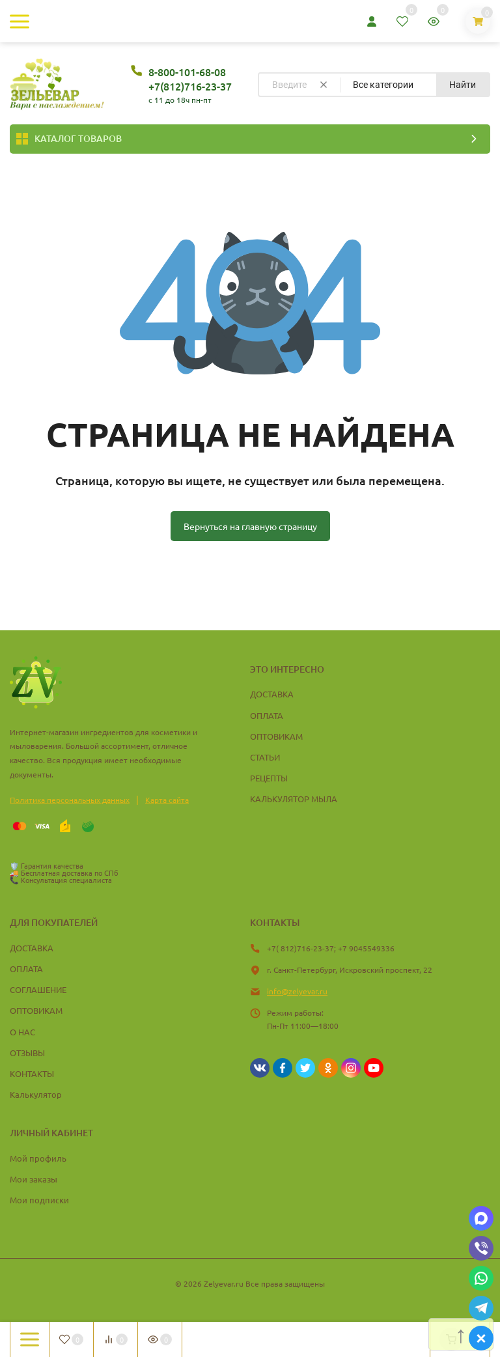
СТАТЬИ (265, 756)
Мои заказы (33, 1178)
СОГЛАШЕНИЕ (38, 989)
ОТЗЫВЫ (27, 1052)
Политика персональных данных (70, 799)
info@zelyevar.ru (297, 991)
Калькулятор (36, 1094)
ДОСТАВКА (272, 693)
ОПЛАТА (266, 715)
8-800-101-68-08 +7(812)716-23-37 (190, 78)
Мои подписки (39, 1199)
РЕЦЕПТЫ (269, 777)
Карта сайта (167, 799)
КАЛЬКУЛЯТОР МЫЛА (293, 798)
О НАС (22, 1031)
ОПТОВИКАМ (276, 736)
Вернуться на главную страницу (250, 526)
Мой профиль (38, 1158)
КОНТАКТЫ (32, 1073)
